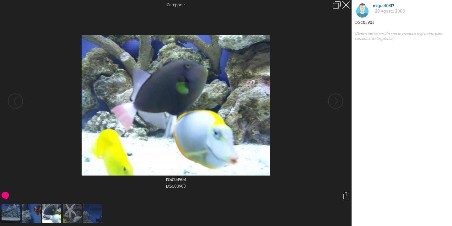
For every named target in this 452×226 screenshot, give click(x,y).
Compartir (176, 4)
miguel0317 (383, 5)
